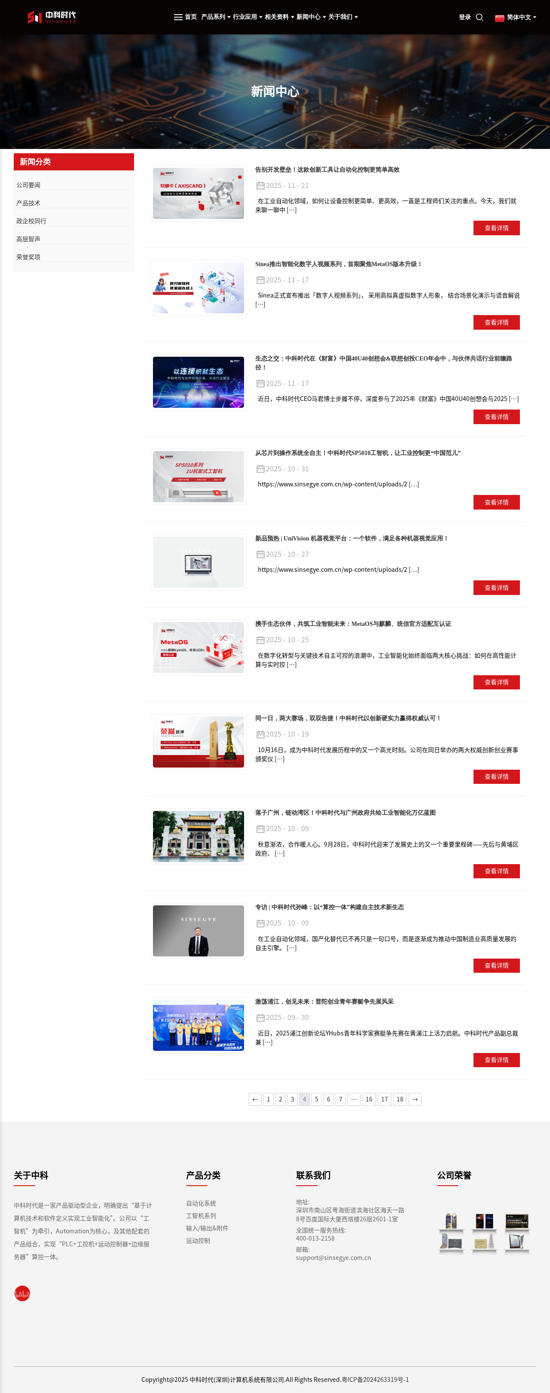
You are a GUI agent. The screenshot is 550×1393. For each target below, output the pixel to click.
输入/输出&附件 (207, 1228)
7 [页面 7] (340, 1099)
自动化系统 (201, 1203)
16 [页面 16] (369, 1099)
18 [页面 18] (400, 1099)
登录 (465, 17)
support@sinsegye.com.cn (333, 1258)
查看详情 (497, 228)
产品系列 (216, 17)
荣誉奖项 (28, 257)
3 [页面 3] (292, 1099)
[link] (22, 1293)
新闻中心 (311, 17)
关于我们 (343, 17)
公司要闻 (28, 185)
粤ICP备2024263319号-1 (375, 1380)
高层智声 (28, 239)
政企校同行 (31, 221)
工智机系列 (201, 1216)
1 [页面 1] (268, 1099)
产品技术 (28, 203)
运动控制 (198, 1241)
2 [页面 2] (280, 1099)
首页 (191, 17)
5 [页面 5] (316, 1099)
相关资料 (279, 17)
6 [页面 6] (328, 1099)
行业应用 (248, 17)
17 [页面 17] (384, 1099)
